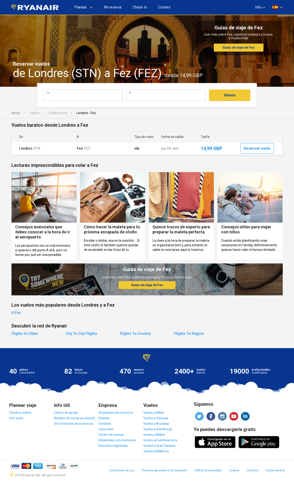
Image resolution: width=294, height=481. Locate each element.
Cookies (234, 470)
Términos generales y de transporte (164, 470)
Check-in (140, 7)
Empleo (104, 418)
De (48, 92)
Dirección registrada (113, 445)
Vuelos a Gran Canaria (159, 445)
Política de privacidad (207, 470)
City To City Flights (81, 333)
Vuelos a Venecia (155, 418)
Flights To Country (135, 333)
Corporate (106, 429)
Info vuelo (16, 418)
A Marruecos (57, 113)
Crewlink (105, 423)
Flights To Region (189, 333)
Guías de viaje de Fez (238, 47)
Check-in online (20, 412)
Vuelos (34, 113)
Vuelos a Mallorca (156, 451)
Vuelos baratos (275, 470)
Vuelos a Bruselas (156, 423)
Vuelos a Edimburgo (157, 429)
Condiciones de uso (121, 470)
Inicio (15, 113)
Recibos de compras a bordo (74, 418)
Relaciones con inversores (117, 440)
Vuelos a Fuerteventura (160, 440)
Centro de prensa (111, 434)
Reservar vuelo (257, 148)
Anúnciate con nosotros (116, 412)
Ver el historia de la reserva (73, 423)
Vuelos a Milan (153, 412)
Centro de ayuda (66, 412)
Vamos (230, 95)
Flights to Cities (24, 333)
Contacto (252, 470)
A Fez (16, 312)
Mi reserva (112, 7)
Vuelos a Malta (154, 434)
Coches (164, 7)
